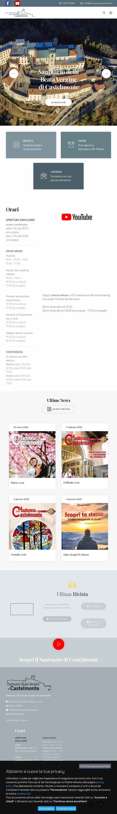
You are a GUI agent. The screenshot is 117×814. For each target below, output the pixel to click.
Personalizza (46, 808)
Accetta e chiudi (66, 808)
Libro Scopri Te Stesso (76, 554)
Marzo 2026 (17, 482)
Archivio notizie (58, 409)
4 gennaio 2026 (74, 499)
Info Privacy (11, 720)
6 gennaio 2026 (21, 499)
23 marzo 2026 (21, 427)
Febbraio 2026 (71, 482)
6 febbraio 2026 (74, 427)
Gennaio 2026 (18, 554)
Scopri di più (58, 102)
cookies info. (24, 793)
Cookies (23, 720)
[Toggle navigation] (110, 13)
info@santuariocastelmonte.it (96, 3)
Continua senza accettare (95, 766)
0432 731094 (67, 3)
